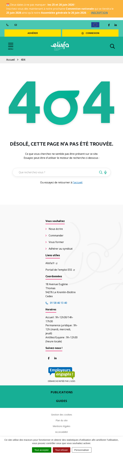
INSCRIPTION (99, 12)
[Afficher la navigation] (10, 46)
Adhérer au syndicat (61, 248)
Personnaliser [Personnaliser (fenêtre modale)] (81, 450)
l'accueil (77, 182)
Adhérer (33, 33)
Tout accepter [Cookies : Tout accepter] (41, 450)
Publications (62, 392)
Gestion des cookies (61, 414)
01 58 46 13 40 (56, 303)
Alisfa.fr (51, 263)
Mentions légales (61, 426)
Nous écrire (56, 229)
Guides (61, 401)
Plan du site (62, 420)
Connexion (90, 33)
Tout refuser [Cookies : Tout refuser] (61, 450)
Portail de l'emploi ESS (60, 269)
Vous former (56, 242)
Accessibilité (61, 431)
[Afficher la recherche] (112, 46)
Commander (56, 235)
